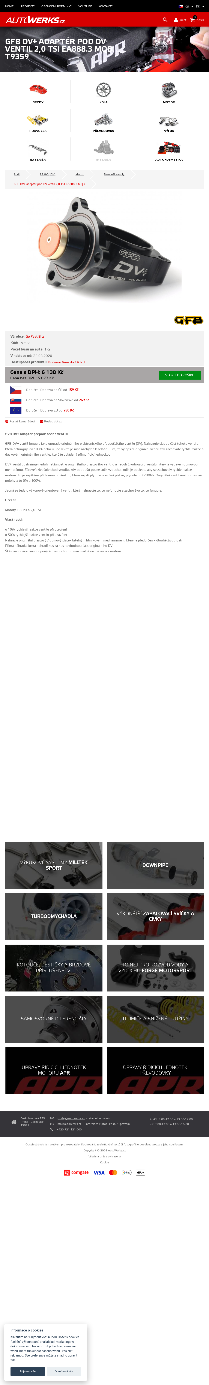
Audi (17, 174)
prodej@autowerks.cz (71, 1118)
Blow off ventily (114, 174)
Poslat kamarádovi (20, 421)
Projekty (28, 6)
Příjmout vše (28, 1371)
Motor (79, 174)
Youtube (85, 6)
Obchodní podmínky (56, 6)
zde (13, 1360)
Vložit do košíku (179, 375)
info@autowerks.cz (69, 1124)
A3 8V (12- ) (47, 174)
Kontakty (105, 6)
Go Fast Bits (35, 336)
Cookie (104, 1162)
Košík (197, 19)
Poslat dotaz (51, 421)
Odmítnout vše (64, 1371)
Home (9, 6)
